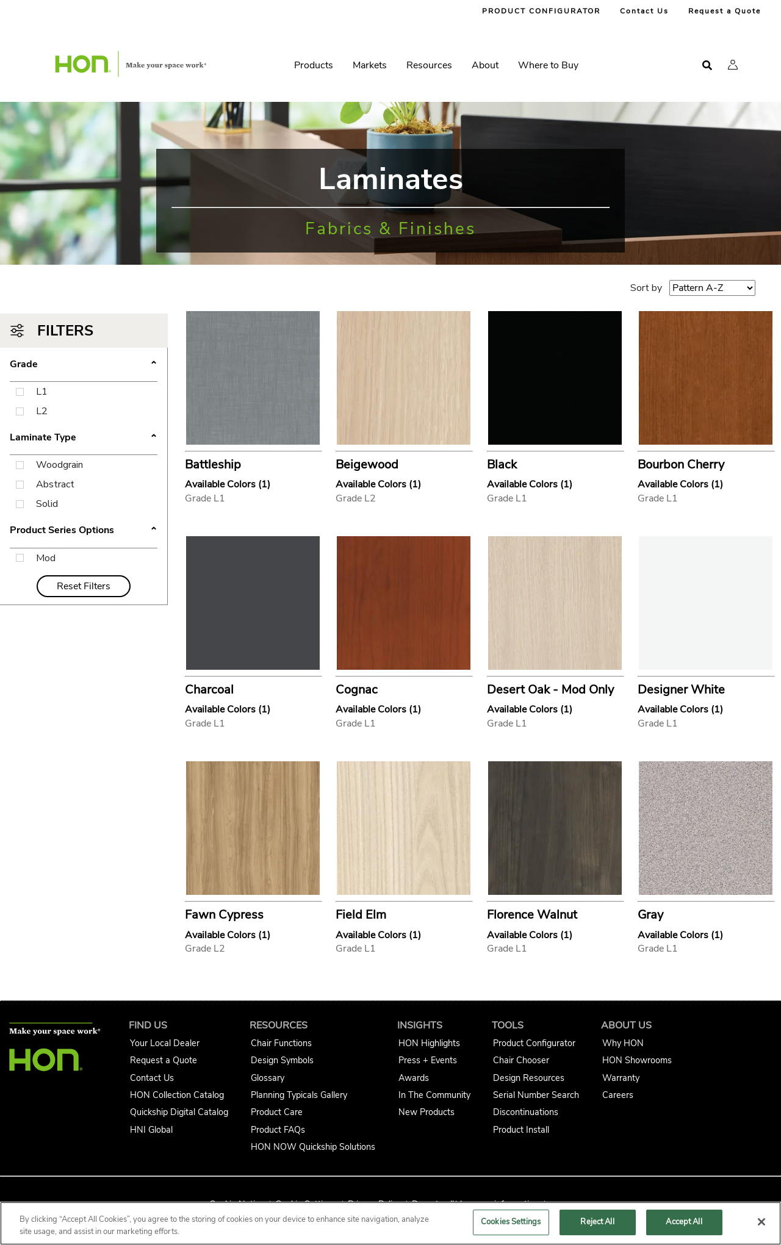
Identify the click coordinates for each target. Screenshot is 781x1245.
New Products (426, 1112)
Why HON (623, 1043)
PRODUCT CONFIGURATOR (541, 11)
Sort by (646, 288)
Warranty (620, 1078)
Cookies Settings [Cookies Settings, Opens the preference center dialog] (511, 1221)
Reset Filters (83, 586)
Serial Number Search (536, 1095)
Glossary (267, 1078)
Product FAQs (278, 1130)
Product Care (277, 1112)
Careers (617, 1095)
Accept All (684, 1221)
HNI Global (151, 1130)
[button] (733, 64)
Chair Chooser (521, 1060)
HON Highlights (429, 1043)
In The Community (434, 1095)
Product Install (521, 1130)
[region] (390, 1223)
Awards (413, 1078)
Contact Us (644, 11)
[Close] (761, 1221)
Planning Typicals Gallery (299, 1095)
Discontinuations (525, 1112)
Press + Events (427, 1060)
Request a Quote (724, 11)
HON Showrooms (637, 1060)
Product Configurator (534, 1043)
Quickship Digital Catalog (179, 1112)
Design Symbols (282, 1060)
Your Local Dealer (165, 1043)
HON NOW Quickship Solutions (313, 1147)
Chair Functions (281, 1043)
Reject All (597, 1221)
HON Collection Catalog (177, 1095)
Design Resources (528, 1078)
